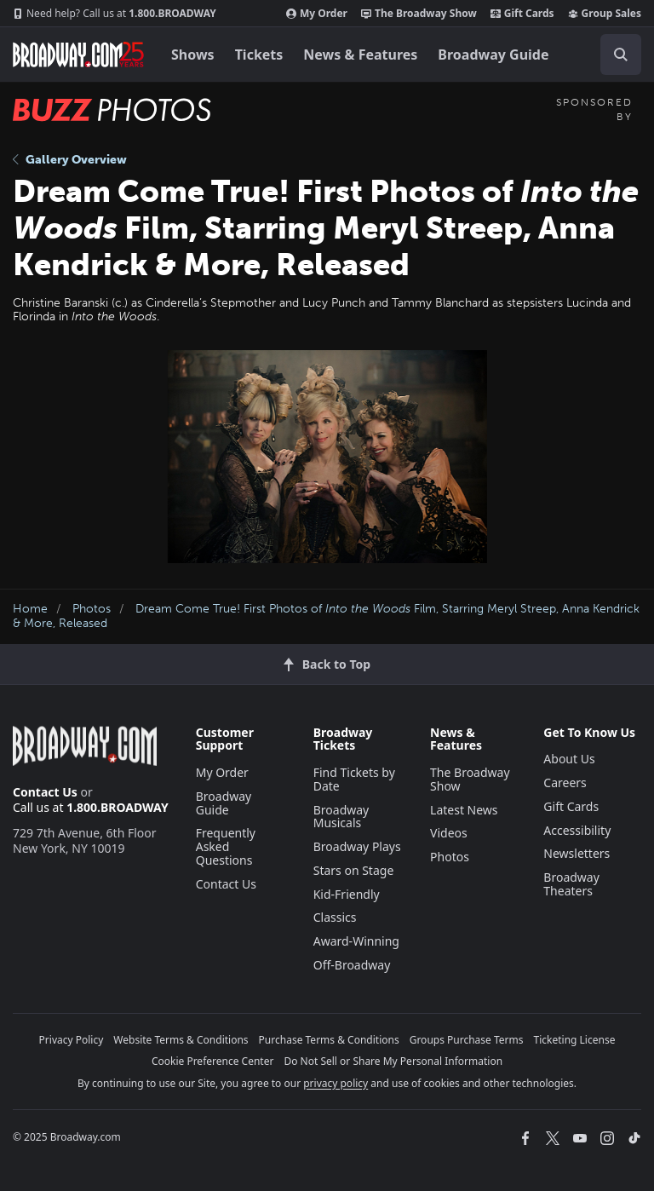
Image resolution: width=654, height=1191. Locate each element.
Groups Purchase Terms (467, 1040)
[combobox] (614, 54)
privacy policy (335, 1083)
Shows (193, 54)
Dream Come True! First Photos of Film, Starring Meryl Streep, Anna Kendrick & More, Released (326, 615)
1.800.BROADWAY (114, 13)
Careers (564, 782)
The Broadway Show (419, 13)
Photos (91, 608)
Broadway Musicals (341, 816)
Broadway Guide (493, 54)
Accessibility (577, 830)
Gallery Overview (70, 159)
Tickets (259, 54)
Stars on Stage (353, 870)
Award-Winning (356, 941)
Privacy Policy (71, 1040)
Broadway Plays (357, 846)
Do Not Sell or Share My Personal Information (393, 1061)
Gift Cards (522, 13)
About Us (568, 759)
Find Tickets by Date (354, 779)
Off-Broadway (352, 965)
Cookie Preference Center (213, 1061)
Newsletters (576, 853)
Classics (335, 917)
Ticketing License (575, 1040)
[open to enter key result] (620, 54)
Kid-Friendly (346, 894)
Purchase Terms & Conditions (329, 1040)
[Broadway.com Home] (78, 54)
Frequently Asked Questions (225, 846)
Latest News (464, 810)
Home (30, 608)
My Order (316, 13)
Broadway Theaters (571, 884)
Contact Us (45, 792)
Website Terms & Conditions (180, 1040)
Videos (449, 833)
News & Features (360, 54)
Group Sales (604, 13)
